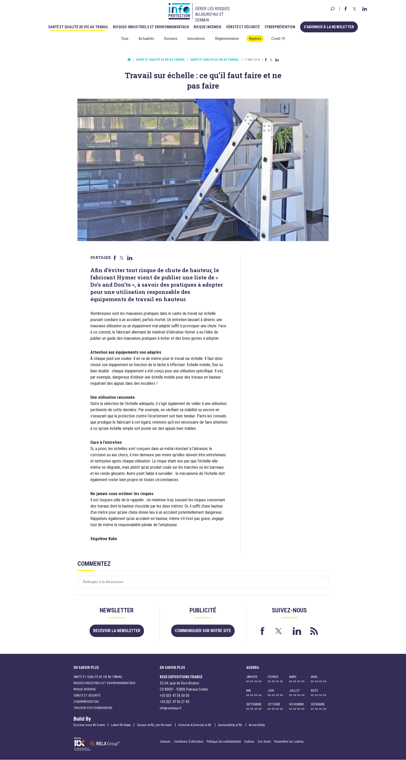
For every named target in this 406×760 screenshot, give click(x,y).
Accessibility (257, 725)
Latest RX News (121, 725)
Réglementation (227, 38)
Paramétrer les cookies (289, 742)
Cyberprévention (281, 26)
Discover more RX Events (89, 725)
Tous (124, 38)
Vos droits (264, 742)
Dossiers (170, 38)
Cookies (249, 742)
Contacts (165, 742)
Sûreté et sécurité (244, 26)
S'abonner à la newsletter (329, 27)
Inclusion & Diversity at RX (195, 725)
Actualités (146, 38)
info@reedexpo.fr (171, 708)
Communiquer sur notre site (203, 630)
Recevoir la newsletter (117, 630)
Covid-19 (278, 38)
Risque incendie (209, 26)
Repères (255, 38)
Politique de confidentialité (224, 742)
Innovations (196, 38)
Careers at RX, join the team (154, 725)
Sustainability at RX (230, 725)
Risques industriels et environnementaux (152, 26)
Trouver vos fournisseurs (93, 708)
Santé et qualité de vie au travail (79, 26)
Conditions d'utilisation (188, 742)
